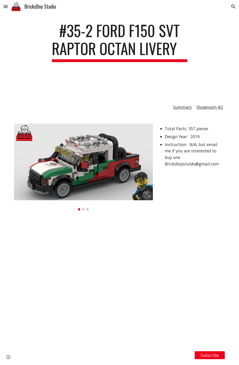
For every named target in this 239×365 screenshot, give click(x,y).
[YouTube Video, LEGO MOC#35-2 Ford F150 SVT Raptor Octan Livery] (119, 281)
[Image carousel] (83, 167)
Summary (182, 107)
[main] (119, 55)
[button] (5, 6)
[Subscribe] (210, 355)
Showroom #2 (210, 107)
